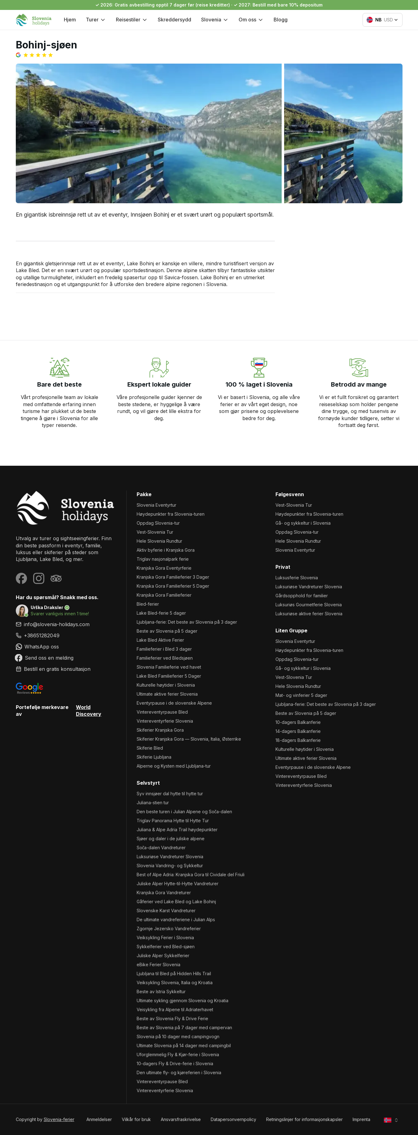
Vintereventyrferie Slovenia (165, 721)
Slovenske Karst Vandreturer (166, 910)
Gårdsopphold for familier (301, 595)
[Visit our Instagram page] (38, 578)
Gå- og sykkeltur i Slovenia (303, 523)
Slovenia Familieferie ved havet (169, 667)
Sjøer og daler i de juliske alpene (171, 838)
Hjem (70, 19)
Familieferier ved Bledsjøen (165, 658)
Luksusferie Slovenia (296, 577)
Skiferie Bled (150, 748)
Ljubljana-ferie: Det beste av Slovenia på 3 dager (187, 622)
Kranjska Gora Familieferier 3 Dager (173, 577)
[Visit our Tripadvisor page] (56, 578)
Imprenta (361, 1119)
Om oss (251, 19)
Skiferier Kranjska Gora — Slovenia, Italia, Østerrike (189, 739)
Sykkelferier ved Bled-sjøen (166, 946)
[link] (66, 635)
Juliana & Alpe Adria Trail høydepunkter (177, 829)
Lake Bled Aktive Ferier (160, 640)
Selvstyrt (148, 783)
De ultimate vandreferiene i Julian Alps (176, 919)
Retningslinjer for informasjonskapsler (304, 1119)
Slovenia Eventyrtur (156, 505)
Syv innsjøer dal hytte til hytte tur (170, 793)
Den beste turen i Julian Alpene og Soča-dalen (184, 811)
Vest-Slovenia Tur (155, 532)
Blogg (281, 19)
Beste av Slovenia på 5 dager (167, 631)
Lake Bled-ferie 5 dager (161, 613)
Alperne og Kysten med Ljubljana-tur (174, 766)
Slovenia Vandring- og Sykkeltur (170, 865)
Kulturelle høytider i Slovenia (166, 685)
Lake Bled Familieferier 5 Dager (169, 676)
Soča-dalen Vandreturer (161, 847)
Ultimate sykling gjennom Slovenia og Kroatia (182, 1000)
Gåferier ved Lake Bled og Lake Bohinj (176, 901)
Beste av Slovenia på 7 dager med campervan (184, 1027)
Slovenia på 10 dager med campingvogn (178, 1036)
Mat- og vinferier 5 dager (301, 695)
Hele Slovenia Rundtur (159, 541)
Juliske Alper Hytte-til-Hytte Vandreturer (177, 883)
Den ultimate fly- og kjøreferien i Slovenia (179, 1072)
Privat (282, 567)
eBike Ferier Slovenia (158, 964)
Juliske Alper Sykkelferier (163, 955)
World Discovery (88, 710)
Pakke (144, 494)
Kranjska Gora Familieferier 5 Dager (173, 586)
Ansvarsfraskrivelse (181, 1119)
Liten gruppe (291, 630)
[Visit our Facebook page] (21, 578)
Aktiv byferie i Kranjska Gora (166, 550)
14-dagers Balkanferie (298, 731)
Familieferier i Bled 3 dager (164, 649)
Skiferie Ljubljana (154, 757)
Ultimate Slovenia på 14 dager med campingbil (184, 1045)
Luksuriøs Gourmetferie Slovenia (308, 604)
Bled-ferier (148, 604)
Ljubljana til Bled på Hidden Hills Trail (174, 973)
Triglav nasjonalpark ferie (163, 559)
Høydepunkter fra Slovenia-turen (171, 514)
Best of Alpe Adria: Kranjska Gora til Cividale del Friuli (190, 874)
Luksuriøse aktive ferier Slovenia (308, 613)
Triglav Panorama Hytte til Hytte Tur (173, 820)
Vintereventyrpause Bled (162, 712)
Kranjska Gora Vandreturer (164, 892)
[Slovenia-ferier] (66, 508)
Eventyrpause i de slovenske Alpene (174, 703)
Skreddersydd (174, 19)
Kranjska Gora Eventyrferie (164, 568)
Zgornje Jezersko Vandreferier (169, 928)
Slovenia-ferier (59, 1119)
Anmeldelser (99, 1119)
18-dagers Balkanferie (298, 740)
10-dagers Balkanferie (298, 722)
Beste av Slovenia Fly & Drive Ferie (172, 1018)
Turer (96, 19)
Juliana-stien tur (153, 802)
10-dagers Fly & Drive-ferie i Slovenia (175, 1063)
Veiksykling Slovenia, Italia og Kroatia (175, 982)
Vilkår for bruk (136, 1119)
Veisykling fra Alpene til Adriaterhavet (175, 1009)
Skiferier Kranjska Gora (160, 730)
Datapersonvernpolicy (233, 1119)
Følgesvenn (289, 494)
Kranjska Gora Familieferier (164, 595)
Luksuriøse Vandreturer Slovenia (170, 856)
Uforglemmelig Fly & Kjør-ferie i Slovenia (178, 1054)
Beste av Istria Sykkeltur (161, 991)
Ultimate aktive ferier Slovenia (167, 694)
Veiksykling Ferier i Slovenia (165, 937)
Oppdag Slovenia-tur (158, 523)
